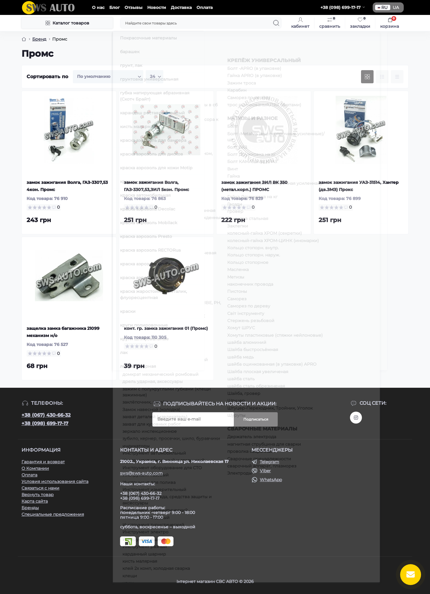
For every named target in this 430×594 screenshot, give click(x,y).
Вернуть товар (38, 494)
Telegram (269, 461)
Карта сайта (35, 501)
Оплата (204, 7)
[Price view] (397, 76)
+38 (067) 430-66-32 (46, 415)
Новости (156, 7)
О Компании (35, 468)
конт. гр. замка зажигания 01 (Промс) (166, 328)
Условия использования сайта (55, 481)
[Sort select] (108, 76)
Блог (114, 7)
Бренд (39, 39)
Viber (265, 470)
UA (396, 7)
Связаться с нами (40, 488)
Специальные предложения (53, 514)
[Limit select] (154, 76)
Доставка (181, 7)
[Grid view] (367, 76)
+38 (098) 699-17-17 (45, 423)
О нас (98, 7)
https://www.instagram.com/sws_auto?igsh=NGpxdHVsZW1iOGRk (356, 417)
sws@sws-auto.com (141, 473)
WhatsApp (271, 479)
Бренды (30, 507)
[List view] (382, 76)
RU (383, 7)
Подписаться (255, 419)
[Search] (276, 23)
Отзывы (133, 7)
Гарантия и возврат (43, 461)
